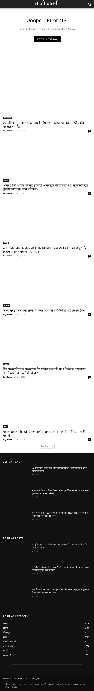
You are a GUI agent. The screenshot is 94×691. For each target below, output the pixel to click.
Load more (47, 446)
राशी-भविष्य (7, 118)
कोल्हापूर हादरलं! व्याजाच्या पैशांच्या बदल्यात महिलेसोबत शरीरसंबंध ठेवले (44, 310)
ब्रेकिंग (5, 427)
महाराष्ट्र (6, 180)
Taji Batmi (7, 131)
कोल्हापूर (6, 305)
